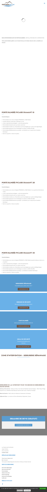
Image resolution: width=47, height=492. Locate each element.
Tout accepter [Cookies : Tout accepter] (43, 488)
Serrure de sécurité (6, 469)
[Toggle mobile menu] (44, 3)
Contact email (5, 452)
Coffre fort (4, 478)
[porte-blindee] (23, 313)
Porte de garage (5, 474)
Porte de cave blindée (7, 476)
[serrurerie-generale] (23, 276)
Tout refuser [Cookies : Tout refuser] (19, 490)
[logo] (9, 438)
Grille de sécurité (6, 472)
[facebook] (2, 484)
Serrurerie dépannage (7, 467)
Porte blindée (5, 471)
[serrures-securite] (23, 294)
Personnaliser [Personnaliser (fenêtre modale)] (27, 490)
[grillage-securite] (23, 331)
